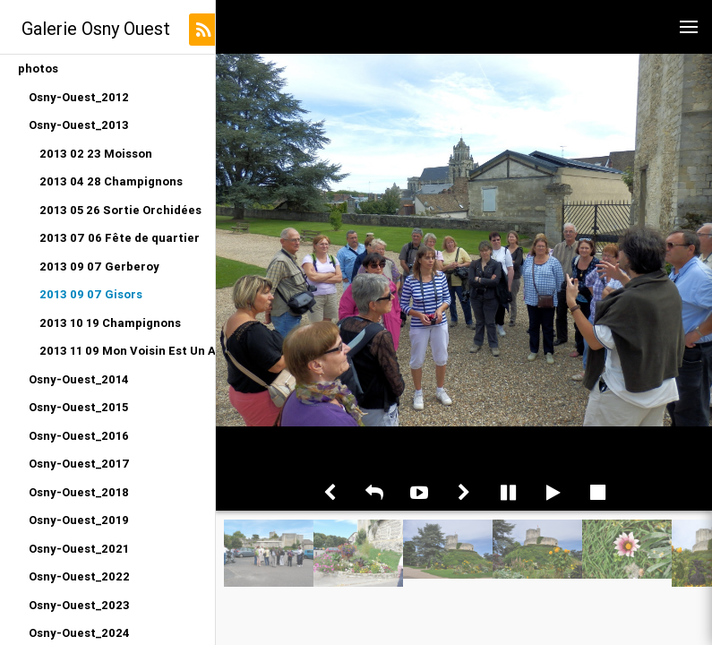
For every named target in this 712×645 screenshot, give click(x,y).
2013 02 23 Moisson (95, 153)
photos (38, 68)
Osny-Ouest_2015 (78, 407)
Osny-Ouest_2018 (79, 492)
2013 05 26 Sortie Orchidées (120, 210)
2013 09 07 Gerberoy (99, 266)
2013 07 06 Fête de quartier (119, 237)
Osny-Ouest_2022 (79, 576)
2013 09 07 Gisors (90, 294)
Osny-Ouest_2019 (79, 520)
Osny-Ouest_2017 (79, 463)
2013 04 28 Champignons (111, 181)
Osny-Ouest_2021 (79, 548)
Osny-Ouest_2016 (79, 435)
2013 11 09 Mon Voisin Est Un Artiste (127, 350)
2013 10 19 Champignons (110, 323)
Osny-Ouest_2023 (79, 605)
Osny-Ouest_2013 (79, 125)
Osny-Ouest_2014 (79, 379)
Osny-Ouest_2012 (79, 97)
